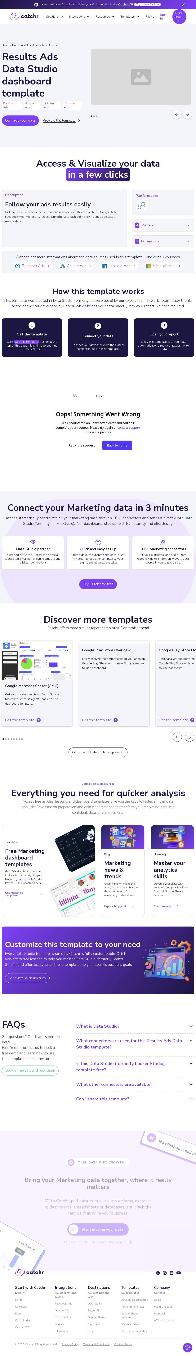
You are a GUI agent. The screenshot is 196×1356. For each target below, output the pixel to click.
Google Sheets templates (130, 1315)
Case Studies (23, 1320)
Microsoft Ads (63, 1317)
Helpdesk (160, 1313)
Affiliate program (164, 1320)
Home (5, 45)
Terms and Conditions (96, 1344)
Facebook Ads (63, 1303)
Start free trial (178, 17)
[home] (24, 16)
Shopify (59, 1324)
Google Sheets (97, 1317)
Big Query (94, 1324)
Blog (18, 1313)
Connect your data (20, 120)
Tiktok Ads (61, 1331)
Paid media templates (134, 1331)
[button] (54, 16)
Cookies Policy (123, 1344)
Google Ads (62, 1310)
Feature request (163, 1307)
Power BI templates (133, 1307)
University (21, 1307)
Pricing (149, 17)
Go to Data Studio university (27, 978)
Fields (18, 1300)
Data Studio (95, 1303)
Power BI (93, 1310)
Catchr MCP (125, 4)
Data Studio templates (25, 45)
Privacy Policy (70, 1344)
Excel (91, 1331)
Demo (157, 1300)
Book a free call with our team (30, 1070)
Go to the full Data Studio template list (98, 752)
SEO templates (130, 1324)
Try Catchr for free (98, 584)
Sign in (163, 17)
